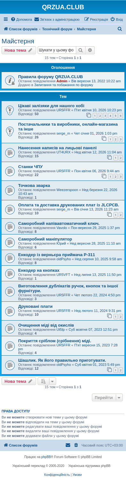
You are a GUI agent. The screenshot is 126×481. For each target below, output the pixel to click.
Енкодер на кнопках (38, 270)
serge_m (63, 133)
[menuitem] (21, 19)
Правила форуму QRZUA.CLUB (50, 76)
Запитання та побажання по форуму (63, 85)
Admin (61, 81)
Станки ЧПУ (30, 166)
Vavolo (61, 228)
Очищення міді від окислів (46, 325)
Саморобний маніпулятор (45, 239)
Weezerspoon (67, 190)
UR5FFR (63, 110)
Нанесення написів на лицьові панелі (57, 147)
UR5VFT (63, 275)
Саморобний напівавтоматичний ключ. (59, 223)
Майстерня (18, 41)
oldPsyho (63, 259)
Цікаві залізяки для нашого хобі (51, 105)
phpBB (46, 457)
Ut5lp (60, 329)
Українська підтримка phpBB (89, 466)
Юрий (61, 243)
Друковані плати (35, 306)
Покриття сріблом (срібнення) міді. (54, 340)
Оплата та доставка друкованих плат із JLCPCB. (68, 205)
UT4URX (63, 152)
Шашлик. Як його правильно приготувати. (62, 360)
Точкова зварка (34, 185)
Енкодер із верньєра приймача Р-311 (56, 254)
